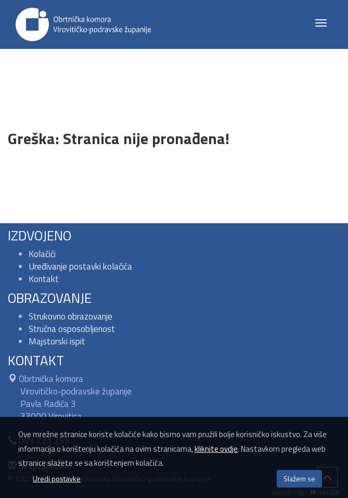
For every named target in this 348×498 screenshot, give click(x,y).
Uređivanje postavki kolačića (80, 266)
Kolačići (42, 254)
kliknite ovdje (216, 449)
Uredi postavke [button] (57, 478)
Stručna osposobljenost (72, 329)
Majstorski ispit (57, 341)
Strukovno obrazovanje (70, 316)
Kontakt (44, 279)
